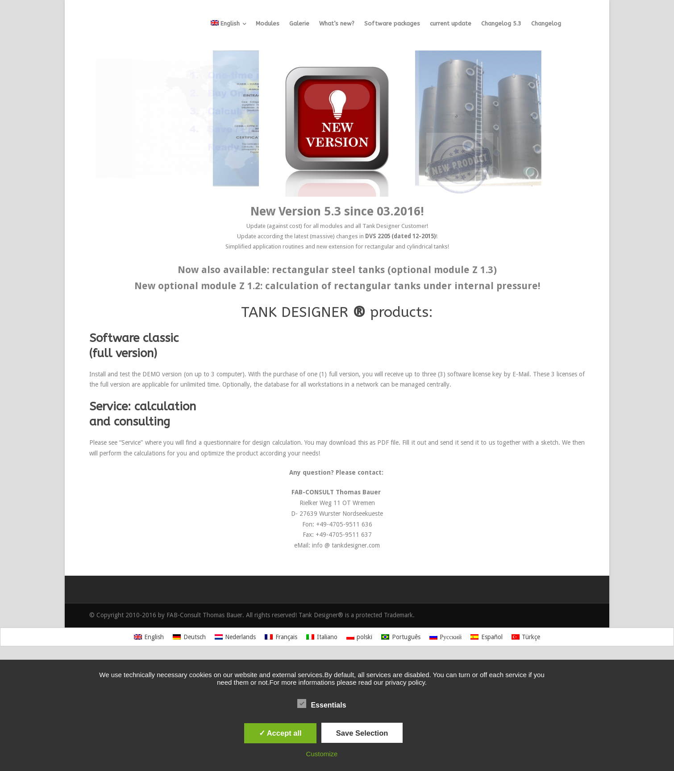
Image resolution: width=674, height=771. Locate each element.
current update (450, 23)
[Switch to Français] (281, 637)
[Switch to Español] (486, 637)
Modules (267, 23)
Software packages (392, 23)
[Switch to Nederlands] (235, 637)
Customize (322, 754)
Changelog (546, 23)
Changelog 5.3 (501, 23)
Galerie (299, 23)
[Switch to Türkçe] (526, 637)
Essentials (321, 704)
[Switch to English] (149, 637)
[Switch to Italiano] (322, 637)
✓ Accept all (280, 733)
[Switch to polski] (359, 637)
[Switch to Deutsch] (189, 637)
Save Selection (362, 733)
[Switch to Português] (401, 637)
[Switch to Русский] (445, 637)
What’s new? (336, 23)
